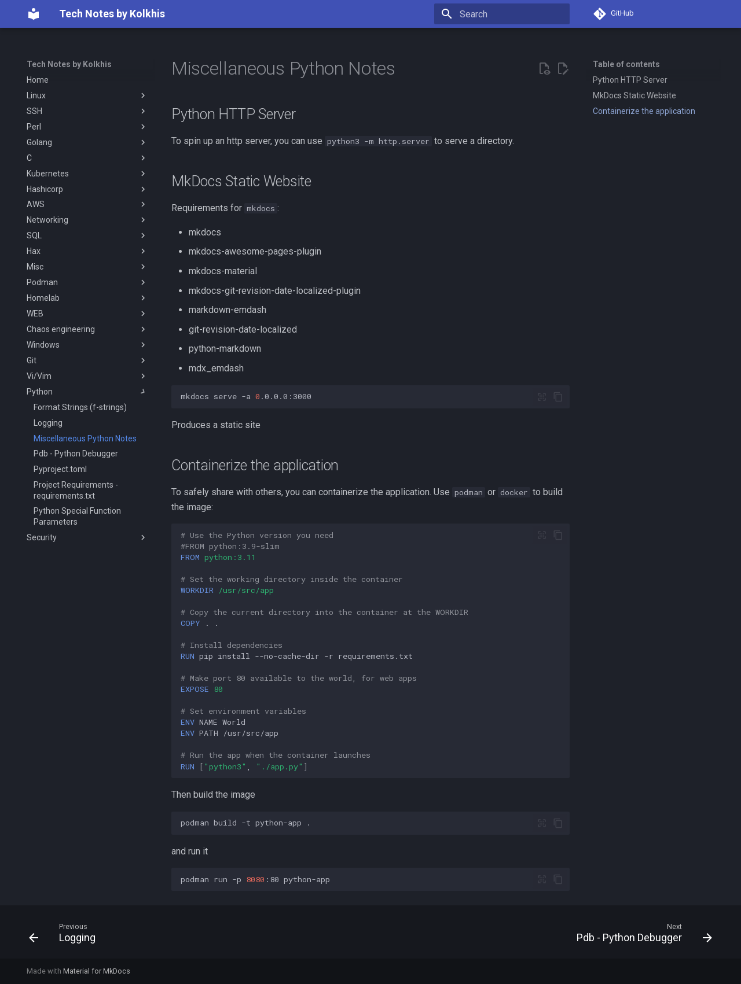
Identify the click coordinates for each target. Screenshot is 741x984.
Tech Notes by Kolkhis (69, 64)
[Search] (502, 13)
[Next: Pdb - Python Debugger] (640, 935)
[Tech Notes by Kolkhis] (33, 13)
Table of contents (626, 64)
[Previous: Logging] (66, 935)
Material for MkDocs (96, 971)
